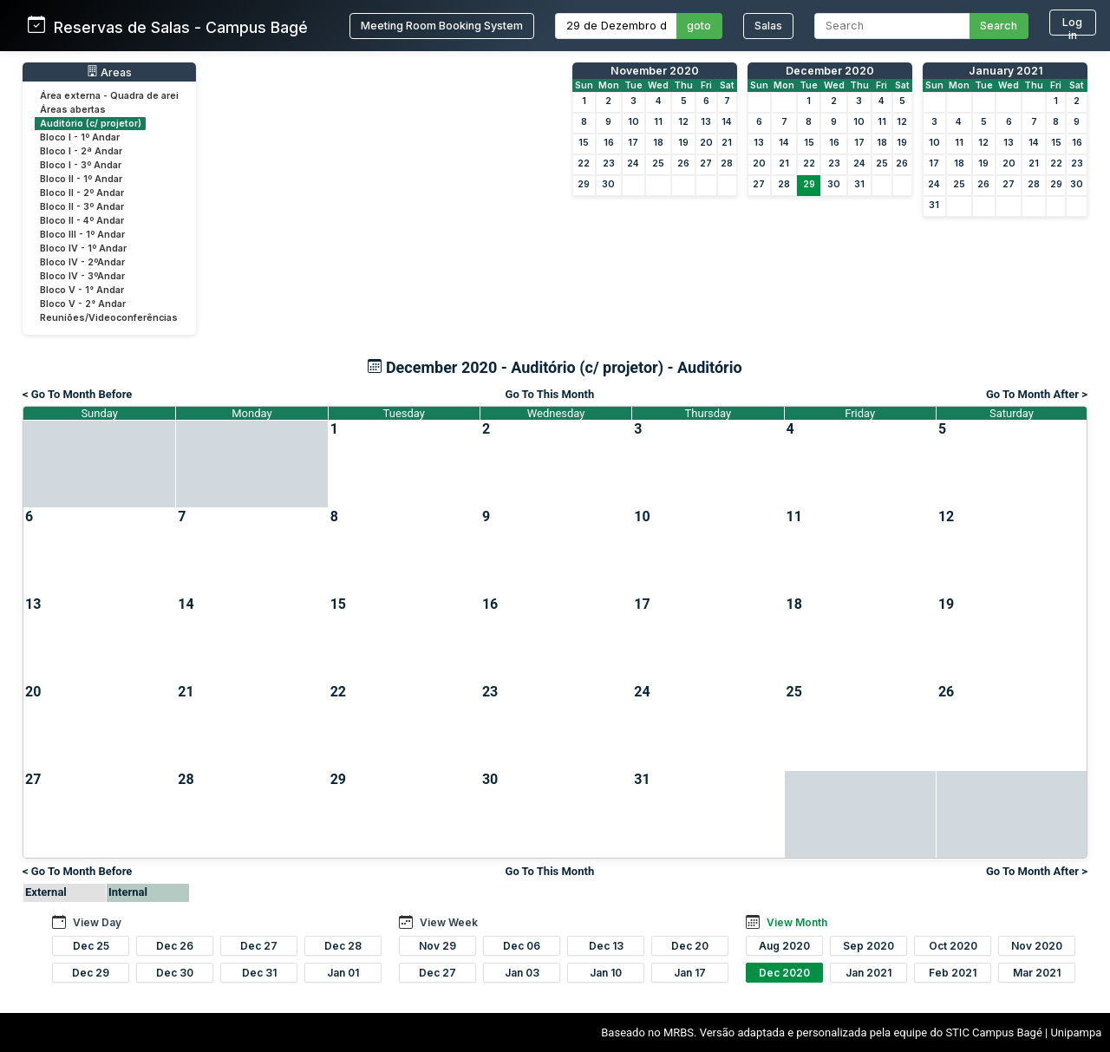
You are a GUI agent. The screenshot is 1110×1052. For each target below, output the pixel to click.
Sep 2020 (868, 945)
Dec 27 (259, 945)
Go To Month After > (1036, 394)
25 (658, 163)
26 (683, 163)
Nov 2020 (1036, 945)
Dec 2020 (784, 972)
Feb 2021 (952, 972)
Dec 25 (91, 945)
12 (683, 121)
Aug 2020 (784, 945)
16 (609, 142)
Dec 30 (174, 972)
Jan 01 (343, 972)
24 (633, 163)
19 (683, 142)
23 (609, 163)
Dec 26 (174, 945)
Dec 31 (259, 972)
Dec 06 (521, 945)
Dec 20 (689, 945)
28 (727, 163)
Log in (1072, 26)
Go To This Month (550, 394)
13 (706, 121)
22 (584, 163)
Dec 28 (343, 945)
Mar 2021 (1037, 972)
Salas (768, 25)
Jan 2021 (868, 972)
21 (727, 142)
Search (998, 25)
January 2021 (1005, 70)
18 (658, 142)
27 (706, 163)
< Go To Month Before (77, 394)
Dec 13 (606, 945)
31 (859, 184)
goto (699, 25)
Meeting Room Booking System (442, 25)
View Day (97, 922)
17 (633, 142)
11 (658, 121)
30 (608, 184)
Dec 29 (90, 972)
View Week (449, 922)
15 (583, 142)
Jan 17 (690, 972)
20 (706, 142)
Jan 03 (522, 972)
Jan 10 (606, 972)
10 (633, 121)
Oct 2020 (953, 945)
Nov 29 (437, 945)
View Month (797, 922)
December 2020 (830, 70)
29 (584, 184)
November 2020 (654, 70)
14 (727, 121)
